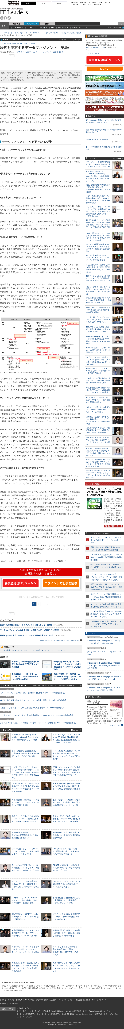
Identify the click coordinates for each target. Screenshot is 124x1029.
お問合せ (3, 1004)
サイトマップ (101, 1000)
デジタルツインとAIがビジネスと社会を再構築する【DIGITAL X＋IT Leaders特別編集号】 (37, 715)
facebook (5, 18)
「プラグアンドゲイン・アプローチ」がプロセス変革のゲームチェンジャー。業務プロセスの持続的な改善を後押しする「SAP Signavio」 (25, 772)
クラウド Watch (88, 1011)
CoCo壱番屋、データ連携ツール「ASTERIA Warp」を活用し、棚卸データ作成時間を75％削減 (67, 676)
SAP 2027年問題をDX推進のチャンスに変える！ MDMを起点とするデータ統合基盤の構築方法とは (66, 786)
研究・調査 (108, 2)
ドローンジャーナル (111, 1014)
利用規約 (19, 1000)
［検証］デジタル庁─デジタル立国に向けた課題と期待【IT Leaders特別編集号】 (33, 708)
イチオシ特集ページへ (113, 526)
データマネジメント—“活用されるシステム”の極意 (63, 33)
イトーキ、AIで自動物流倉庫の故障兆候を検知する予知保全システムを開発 (25, 664)
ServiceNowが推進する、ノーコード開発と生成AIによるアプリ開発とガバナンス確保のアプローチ (25, 867)
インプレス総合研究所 (73, 1011)
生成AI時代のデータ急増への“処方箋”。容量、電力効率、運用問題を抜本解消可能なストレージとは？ (66, 802)
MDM (25, 650)
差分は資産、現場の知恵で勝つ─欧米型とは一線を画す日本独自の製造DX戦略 (66, 835)
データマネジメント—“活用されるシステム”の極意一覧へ (61, 640)
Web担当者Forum (58, 1011)
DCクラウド (44, 3)
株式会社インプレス (24, 1008)
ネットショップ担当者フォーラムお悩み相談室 (58, 1014)
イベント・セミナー (94, 4)
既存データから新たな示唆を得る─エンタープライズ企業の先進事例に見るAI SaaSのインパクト (25, 818)
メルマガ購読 (29, 1000)
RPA (52, 27)
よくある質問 (13, 1004)
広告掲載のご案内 (42, 1000)
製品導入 (60, 3)
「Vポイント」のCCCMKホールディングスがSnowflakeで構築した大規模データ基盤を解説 (25, 900)
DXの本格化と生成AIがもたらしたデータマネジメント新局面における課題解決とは (25, 916)
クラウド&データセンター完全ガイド (30, 1011)
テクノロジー (31, 24)
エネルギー (74, 4)
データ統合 (36, 650)
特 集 (47, 24)
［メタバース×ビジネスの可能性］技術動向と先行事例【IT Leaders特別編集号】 (33, 693)
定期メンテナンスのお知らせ (97, 139)
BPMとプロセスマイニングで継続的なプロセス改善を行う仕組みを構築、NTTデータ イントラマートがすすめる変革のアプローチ (98, 224)
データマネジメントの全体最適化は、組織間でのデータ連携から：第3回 (29, 630)
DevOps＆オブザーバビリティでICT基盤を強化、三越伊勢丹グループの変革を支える (66, 884)
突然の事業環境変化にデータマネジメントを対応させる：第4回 (26, 625)
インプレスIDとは (94, 53)
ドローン (83, 4)
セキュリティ (63, 27)
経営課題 (16, 24)
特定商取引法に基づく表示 (85, 1000)
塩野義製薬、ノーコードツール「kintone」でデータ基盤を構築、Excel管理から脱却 (26, 676)
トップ (4, 26)
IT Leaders (14, 12)
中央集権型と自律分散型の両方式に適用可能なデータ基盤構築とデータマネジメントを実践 (66, 900)
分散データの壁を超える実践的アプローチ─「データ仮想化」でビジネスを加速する (66, 916)
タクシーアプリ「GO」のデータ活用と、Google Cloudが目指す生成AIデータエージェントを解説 (66, 818)
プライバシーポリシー (66, 1000)
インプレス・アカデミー (25, 1017)
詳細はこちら (115, 725)
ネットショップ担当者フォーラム (28, 1014)
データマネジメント (79, 27)
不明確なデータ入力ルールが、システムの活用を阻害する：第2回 (26, 635)
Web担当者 (74, 2)
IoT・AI (100, 2)
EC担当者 (83, 2)
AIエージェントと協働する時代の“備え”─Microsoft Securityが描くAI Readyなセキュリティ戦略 (25, 737)
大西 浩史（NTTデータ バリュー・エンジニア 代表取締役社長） (41, 52)
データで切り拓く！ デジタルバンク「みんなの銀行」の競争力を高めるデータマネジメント (25, 851)
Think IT (47, 1011)
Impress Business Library (95, 47)
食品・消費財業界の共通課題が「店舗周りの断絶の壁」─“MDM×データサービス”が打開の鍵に (25, 753)
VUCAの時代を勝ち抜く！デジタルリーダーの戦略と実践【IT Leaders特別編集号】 (34, 700)
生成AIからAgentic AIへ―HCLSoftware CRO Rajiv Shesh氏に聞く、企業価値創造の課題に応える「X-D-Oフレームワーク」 (97, 176)
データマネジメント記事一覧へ (70, 40)
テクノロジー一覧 (21, 33)
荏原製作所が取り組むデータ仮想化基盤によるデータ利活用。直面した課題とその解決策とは (66, 933)
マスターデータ (16, 650)
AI (46, 27)
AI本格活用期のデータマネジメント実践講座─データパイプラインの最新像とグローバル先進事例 (25, 933)
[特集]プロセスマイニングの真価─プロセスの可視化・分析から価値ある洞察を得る (104, 491)
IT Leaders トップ (6, 33)
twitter (1, 18)
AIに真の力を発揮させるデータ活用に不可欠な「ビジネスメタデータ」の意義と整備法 (25, 802)
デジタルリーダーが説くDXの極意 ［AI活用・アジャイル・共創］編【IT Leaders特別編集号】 (38, 723)
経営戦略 (7, 650)
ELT (30, 650)
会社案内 (53, 1000)
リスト (12, 55)
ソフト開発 (92, 2)
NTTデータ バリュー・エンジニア (53, 650)
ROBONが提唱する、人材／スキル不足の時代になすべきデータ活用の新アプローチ (66, 867)
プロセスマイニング (34, 27)
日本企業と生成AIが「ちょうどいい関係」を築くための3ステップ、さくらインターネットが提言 (25, 949)
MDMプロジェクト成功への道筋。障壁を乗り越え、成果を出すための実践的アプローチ (66, 851)
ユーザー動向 (18, 27)
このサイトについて (7, 1000)
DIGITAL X (98, 1014)
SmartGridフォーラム (102, 1011)
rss (9, 18)
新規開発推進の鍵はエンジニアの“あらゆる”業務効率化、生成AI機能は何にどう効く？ (25, 835)
